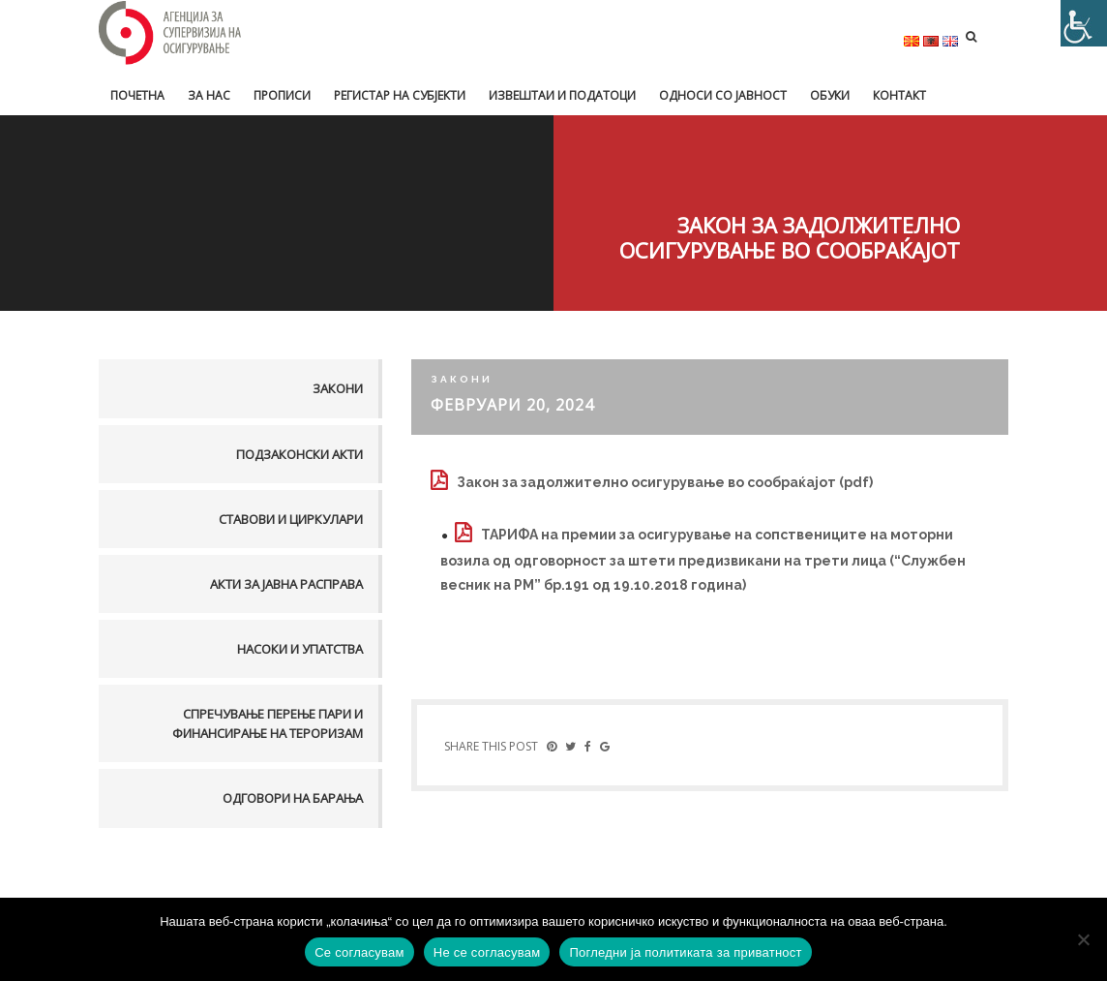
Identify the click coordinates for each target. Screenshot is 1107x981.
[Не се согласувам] (1082, 939)
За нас (209, 95)
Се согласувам (359, 952)
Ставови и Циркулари (291, 519)
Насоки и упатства (300, 649)
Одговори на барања (293, 798)
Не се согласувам (487, 952)
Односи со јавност (723, 95)
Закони (338, 388)
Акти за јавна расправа (286, 584)
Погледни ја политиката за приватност (685, 952)
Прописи (282, 95)
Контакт (899, 95)
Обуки (830, 95)
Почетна (137, 95)
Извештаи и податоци (562, 95)
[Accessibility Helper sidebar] (1084, 23)
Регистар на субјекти (399, 95)
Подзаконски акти (299, 454)
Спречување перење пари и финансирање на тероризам (267, 723)
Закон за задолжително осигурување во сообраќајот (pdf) (665, 482)
